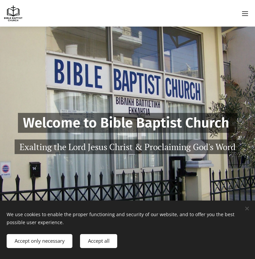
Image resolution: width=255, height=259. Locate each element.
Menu (245, 13)
